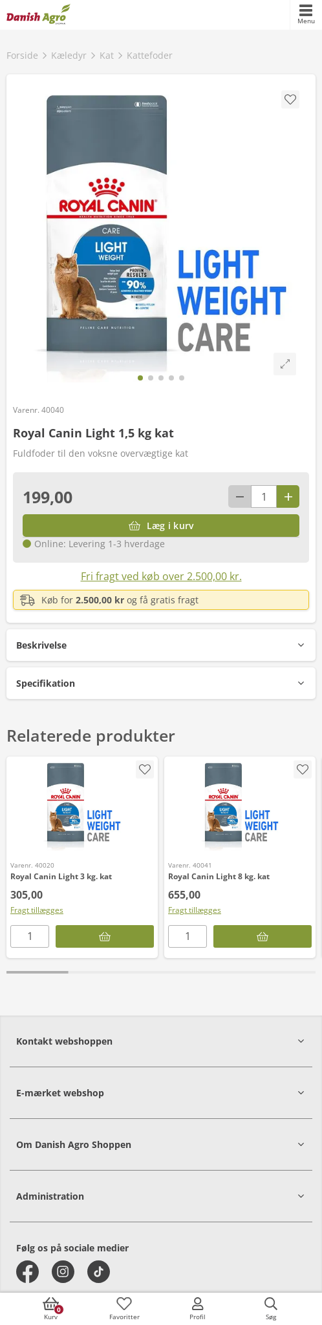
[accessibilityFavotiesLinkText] (124, 1309)
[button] (161, 645)
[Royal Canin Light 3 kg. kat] (82, 805)
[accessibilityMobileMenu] (306, 15)
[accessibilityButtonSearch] (271, 1309)
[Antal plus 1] (288, 496)
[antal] (264, 496)
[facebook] (27, 1271)
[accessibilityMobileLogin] (198, 1309)
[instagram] (63, 1271)
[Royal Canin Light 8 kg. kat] (240, 805)
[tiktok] (98, 1271)
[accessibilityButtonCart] (51, 1309)
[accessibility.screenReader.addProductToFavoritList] (145, 769)
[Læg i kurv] (161, 525)
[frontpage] (38, 15)
